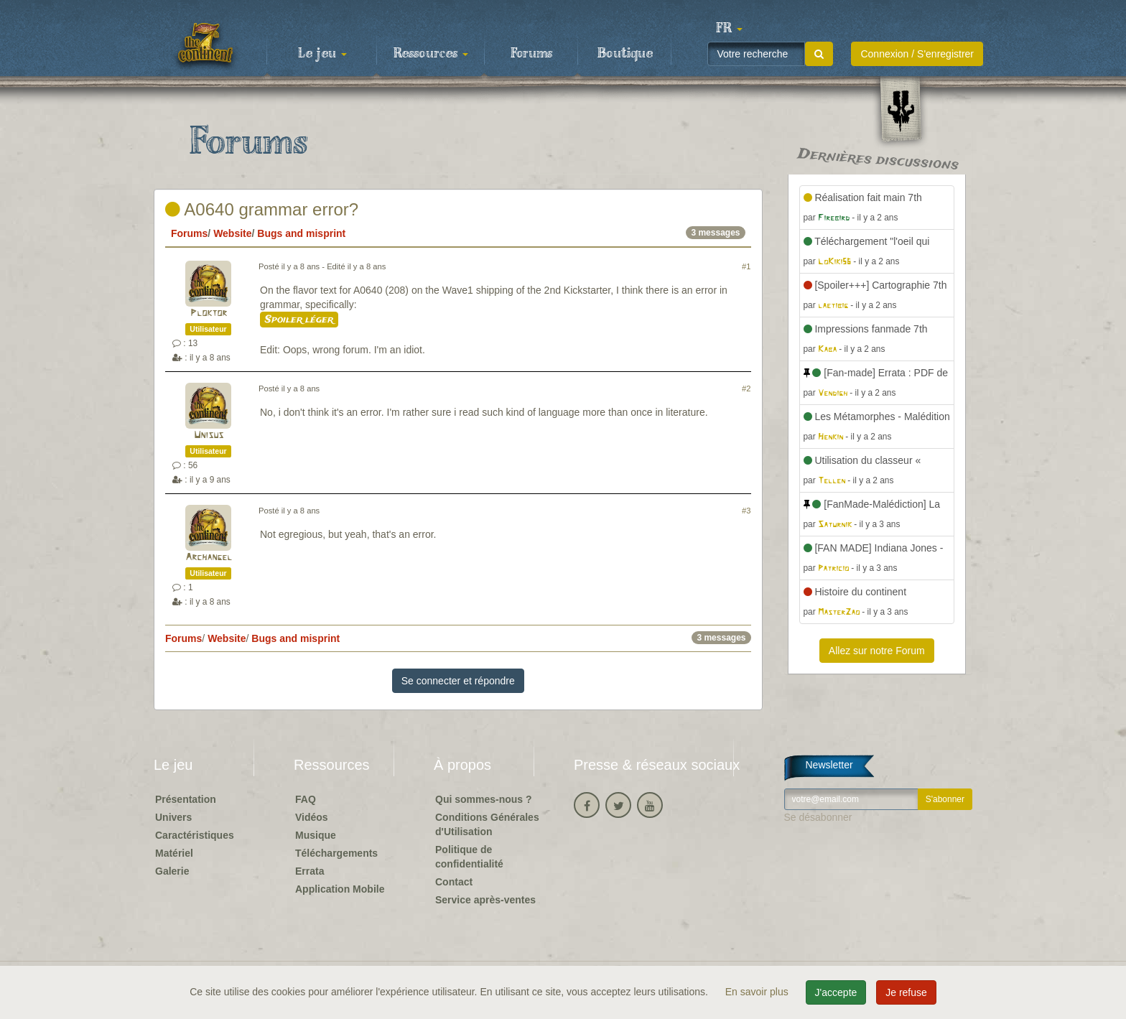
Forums (531, 54)
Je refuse (906, 992)
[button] (729, 29)
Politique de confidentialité (469, 857)
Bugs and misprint (301, 233)
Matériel (174, 853)
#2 (746, 388)
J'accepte (836, 992)
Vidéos (311, 817)
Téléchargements (336, 853)
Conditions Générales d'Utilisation (487, 824)
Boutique (625, 54)
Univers (173, 817)
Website (232, 233)
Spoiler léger (299, 319)
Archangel (208, 557)
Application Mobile (339, 889)
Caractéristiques (194, 835)
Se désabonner (818, 817)
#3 (746, 510)
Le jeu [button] (322, 54)
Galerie (172, 871)
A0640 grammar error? (261, 209)
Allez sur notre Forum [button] (877, 650)
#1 (746, 266)
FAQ (305, 799)
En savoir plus (758, 991)
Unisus (208, 435)
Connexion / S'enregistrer (917, 54)
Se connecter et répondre (458, 681)
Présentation (185, 799)
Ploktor (208, 313)
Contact (454, 882)
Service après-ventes (485, 900)
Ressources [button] (431, 54)
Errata (309, 871)
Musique (315, 835)
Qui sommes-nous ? (483, 799)
